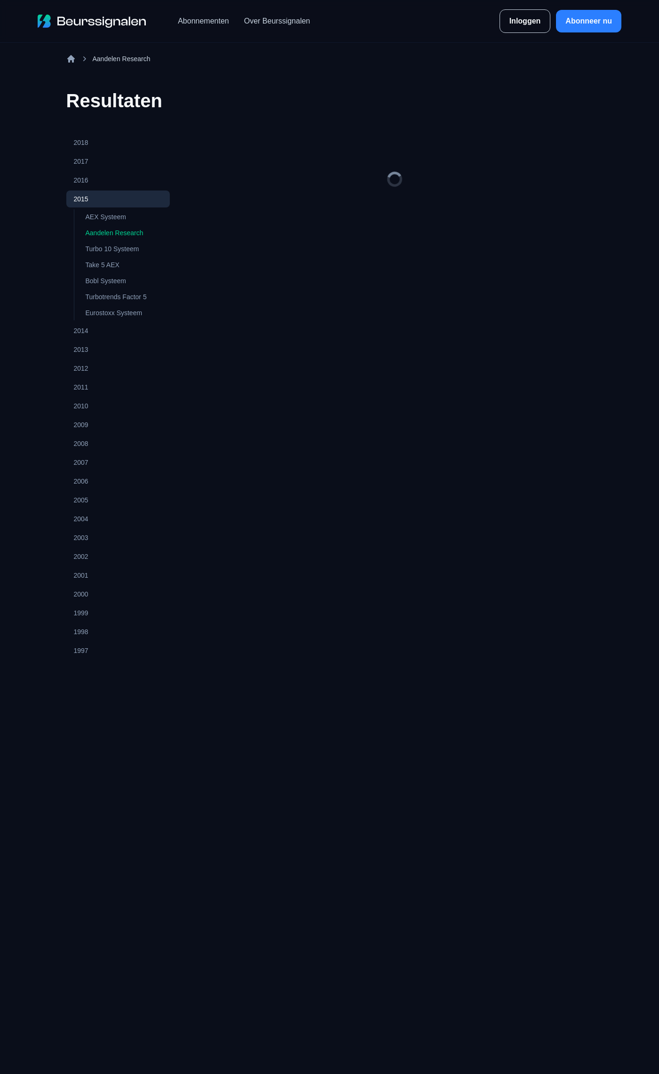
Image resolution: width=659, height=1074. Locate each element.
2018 (81, 142)
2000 (81, 594)
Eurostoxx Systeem (114, 313)
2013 (81, 349)
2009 (81, 425)
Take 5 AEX (102, 265)
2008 (81, 443)
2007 (81, 462)
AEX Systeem (106, 217)
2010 (81, 406)
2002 (81, 556)
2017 (81, 161)
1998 (81, 632)
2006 (81, 481)
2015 (81, 199)
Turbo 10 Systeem (112, 249)
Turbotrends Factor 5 (116, 297)
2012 (81, 368)
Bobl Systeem (106, 281)
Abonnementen (203, 21)
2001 (81, 575)
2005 (81, 500)
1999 (81, 613)
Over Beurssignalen (277, 21)
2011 (81, 387)
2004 (81, 519)
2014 (81, 330)
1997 (81, 650)
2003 (81, 537)
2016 (81, 180)
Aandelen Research (114, 233)
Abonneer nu (588, 21)
